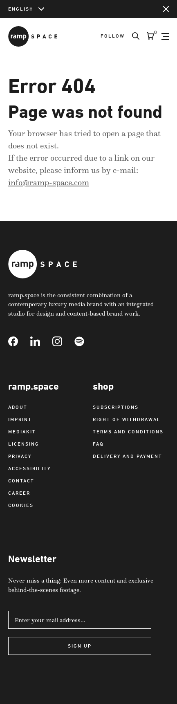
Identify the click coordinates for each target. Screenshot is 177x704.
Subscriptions (116, 407)
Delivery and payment (127, 456)
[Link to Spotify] (85, 341)
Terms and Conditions (128, 431)
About (17, 407)
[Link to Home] (32, 36)
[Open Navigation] (165, 36)
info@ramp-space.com (48, 182)
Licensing (23, 444)
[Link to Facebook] (19, 341)
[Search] (132, 36)
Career (19, 493)
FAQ (98, 444)
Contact (21, 481)
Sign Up (80, 646)
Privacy (19, 456)
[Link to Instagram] (63, 341)
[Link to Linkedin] (41, 341)
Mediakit (22, 431)
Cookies (21, 505)
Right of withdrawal (127, 419)
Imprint (20, 419)
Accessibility (29, 468)
